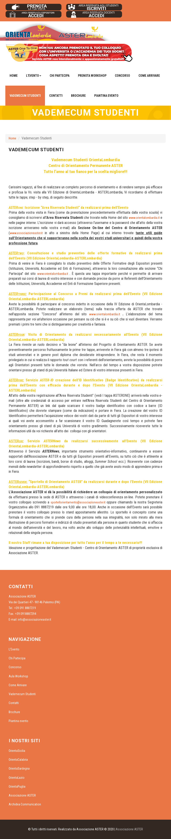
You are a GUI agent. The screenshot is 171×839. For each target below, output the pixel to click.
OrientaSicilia (17, 750)
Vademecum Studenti (25, 95)
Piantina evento (106, 95)
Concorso (122, 75)
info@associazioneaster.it (34, 619)
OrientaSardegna (19, 768)
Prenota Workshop (92, 75)
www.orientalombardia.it (144, 217)
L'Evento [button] (33, 75)
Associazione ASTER (22, 795)
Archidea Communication (25, 804)
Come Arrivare (149, 75)
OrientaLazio (16, 777)
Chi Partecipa (59, 75)
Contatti (56, 95)
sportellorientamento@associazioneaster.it (78, 502)
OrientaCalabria (18, 759)
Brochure (78, 95)
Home (14, 75)
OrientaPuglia (17, 786)
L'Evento (14, 649)
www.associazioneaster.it (26, 233)
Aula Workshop (18, 676)
